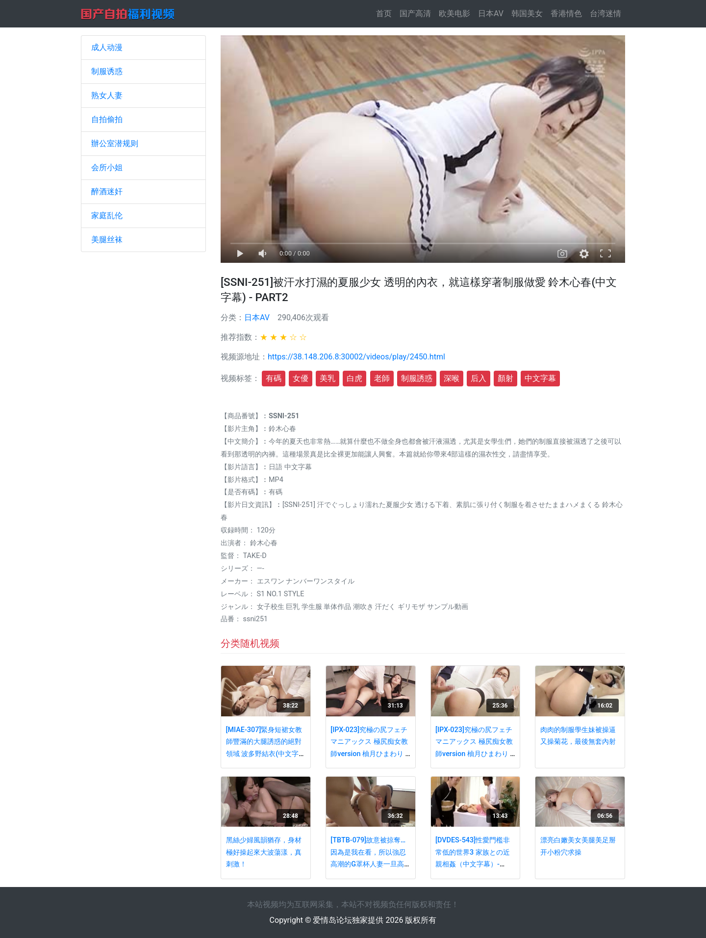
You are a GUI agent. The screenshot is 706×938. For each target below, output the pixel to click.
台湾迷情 (605, 13)
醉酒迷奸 (107, 191)
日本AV (491, 13)
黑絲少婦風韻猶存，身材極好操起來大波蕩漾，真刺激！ (264, 852)
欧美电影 (454, 13)
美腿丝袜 (107, 239)
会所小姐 (107, 167)
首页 (386, 13)
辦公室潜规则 (114, 143)
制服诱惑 (107, 71)
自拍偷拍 (107, 119)
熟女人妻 (107, 95)
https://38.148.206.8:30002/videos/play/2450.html (356, 356)
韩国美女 (527, 13)
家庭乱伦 (107, 215)
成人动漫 (107, 47)
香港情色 (566, 13)
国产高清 (415, 13)
